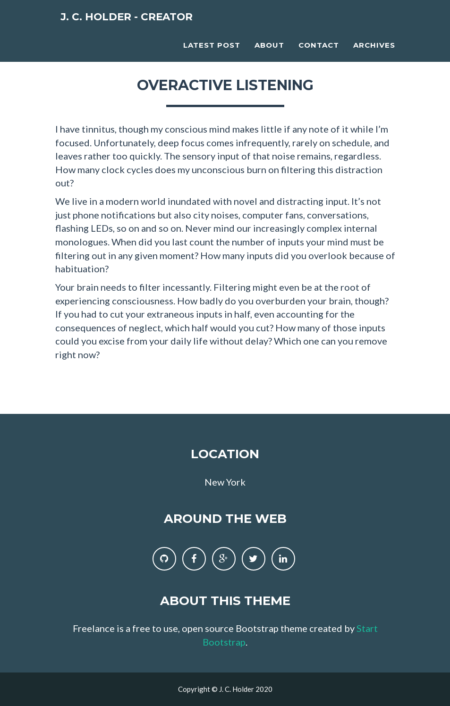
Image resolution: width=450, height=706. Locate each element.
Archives (374, 54)
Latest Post (211, 54)
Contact (318, 54)
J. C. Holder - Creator (144, 28)
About (269, 54)
